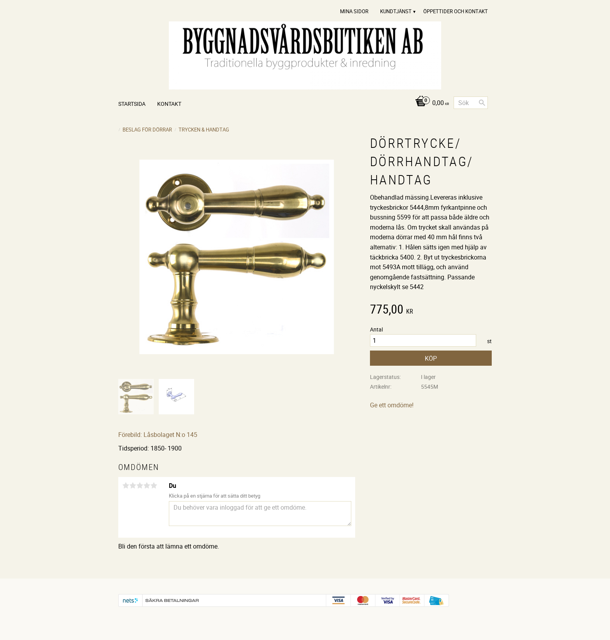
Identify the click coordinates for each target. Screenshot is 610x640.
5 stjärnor (153, 485)
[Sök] (482, 103)
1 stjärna (125, 485)
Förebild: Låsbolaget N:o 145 (157, 434)
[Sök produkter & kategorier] (471, 102)
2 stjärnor (132, 485)
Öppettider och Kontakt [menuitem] (455, 11)
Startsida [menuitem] (131, 103)
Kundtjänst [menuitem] (396, 11)
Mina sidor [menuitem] (354, 11)
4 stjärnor (146, 485)
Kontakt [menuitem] (169, 103)
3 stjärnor (139, 485)
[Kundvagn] (430, 103)
